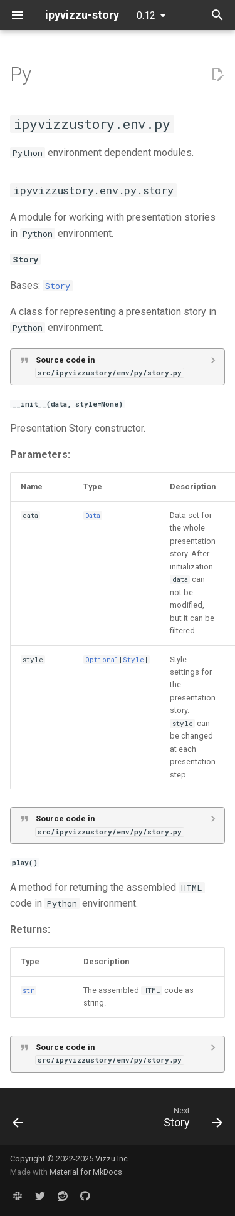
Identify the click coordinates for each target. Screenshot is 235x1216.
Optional (102, 659)
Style (133, 659)
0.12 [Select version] (146, 15)
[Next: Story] (191, 1120)
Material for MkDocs (86, 1172)
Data (92, 515)
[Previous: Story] (18, 1120)
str (28, 990)
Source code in (110, 366)
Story (57, 285)
